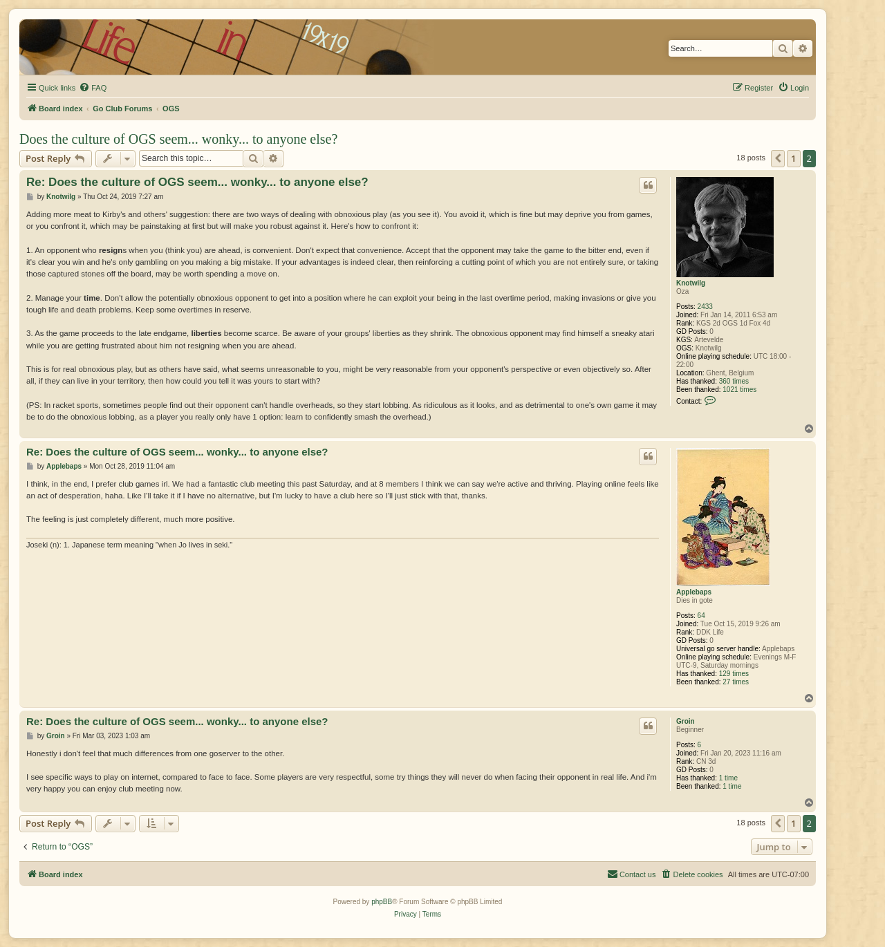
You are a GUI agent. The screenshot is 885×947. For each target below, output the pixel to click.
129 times (734, 673)
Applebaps (693, 592)
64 (701, 615)
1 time (728, 778)
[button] (778, 158)
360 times (734, 381)
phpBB (381, 902)
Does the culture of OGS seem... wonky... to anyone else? (178, 139)
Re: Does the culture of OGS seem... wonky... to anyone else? (197, 182)
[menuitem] (92, 87)
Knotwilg (690, 283)
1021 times (739, 389)
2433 (705, 306)
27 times (736, 682)
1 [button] (793, 158)
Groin (685, 721)
